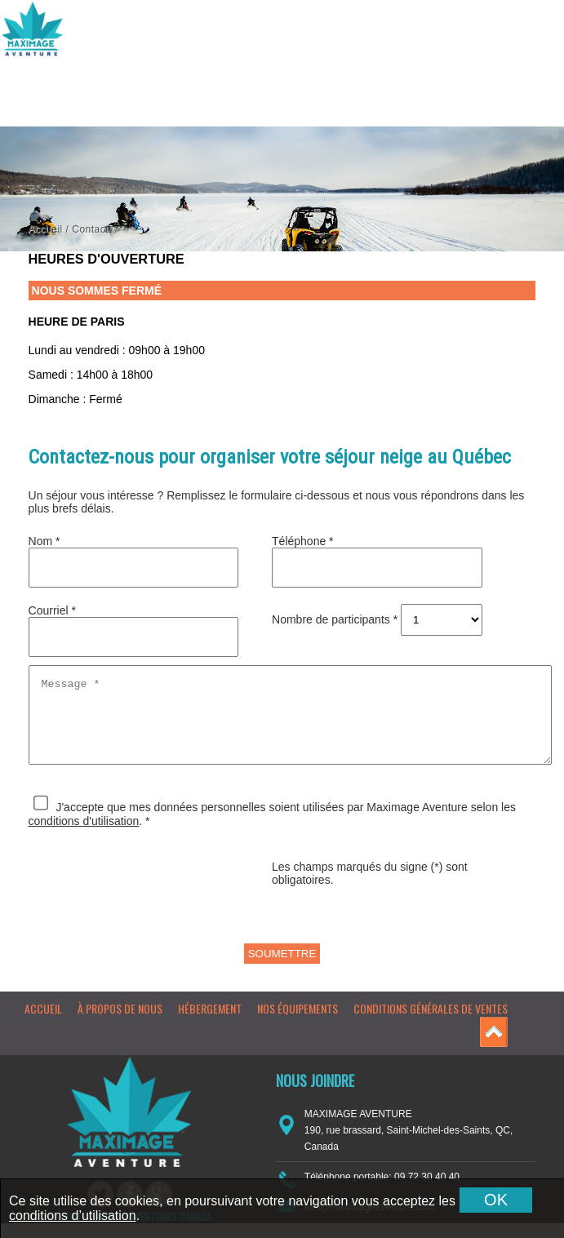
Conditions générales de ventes (430, 1023)
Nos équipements (297, 1023)
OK (496, 1200)
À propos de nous (120, 1023)
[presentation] (153, 906)
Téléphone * (303, 541)
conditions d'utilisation (84, 835)
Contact (90, 229)
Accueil (46, 229)
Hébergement (210, 1023)
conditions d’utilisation (72, 1215)
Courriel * (52, 610)
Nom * (44, 541)
